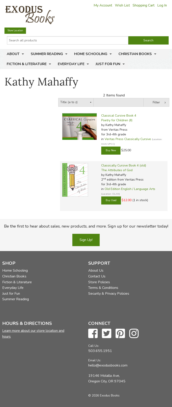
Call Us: (93, 346)
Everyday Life (71, 64)
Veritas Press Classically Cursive (128, 139)
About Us (95, 270)
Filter (156, 102)
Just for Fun (108, 64)
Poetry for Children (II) (116, 120)
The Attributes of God (117, 170)
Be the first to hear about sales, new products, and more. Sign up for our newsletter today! (86, 226)
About (13, 53)
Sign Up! (86, 239)
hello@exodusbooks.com (107, 365)
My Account (103, 5)
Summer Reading (47, 53)
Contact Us (96, 276)
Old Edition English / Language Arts (130, 189)
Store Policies (99, 282)
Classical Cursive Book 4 (118, 115)
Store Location (15, 30)
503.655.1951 (100, 350)
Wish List (122, 5)
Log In (162, 5)
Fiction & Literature (27, 64)
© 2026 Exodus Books (104, 395)
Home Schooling (90, 53)
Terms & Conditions (103, 287)
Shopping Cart (144, 5)
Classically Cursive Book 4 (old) (123, 165)
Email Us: (94, 360)
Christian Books (135, 53)
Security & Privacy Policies (108, 293)
